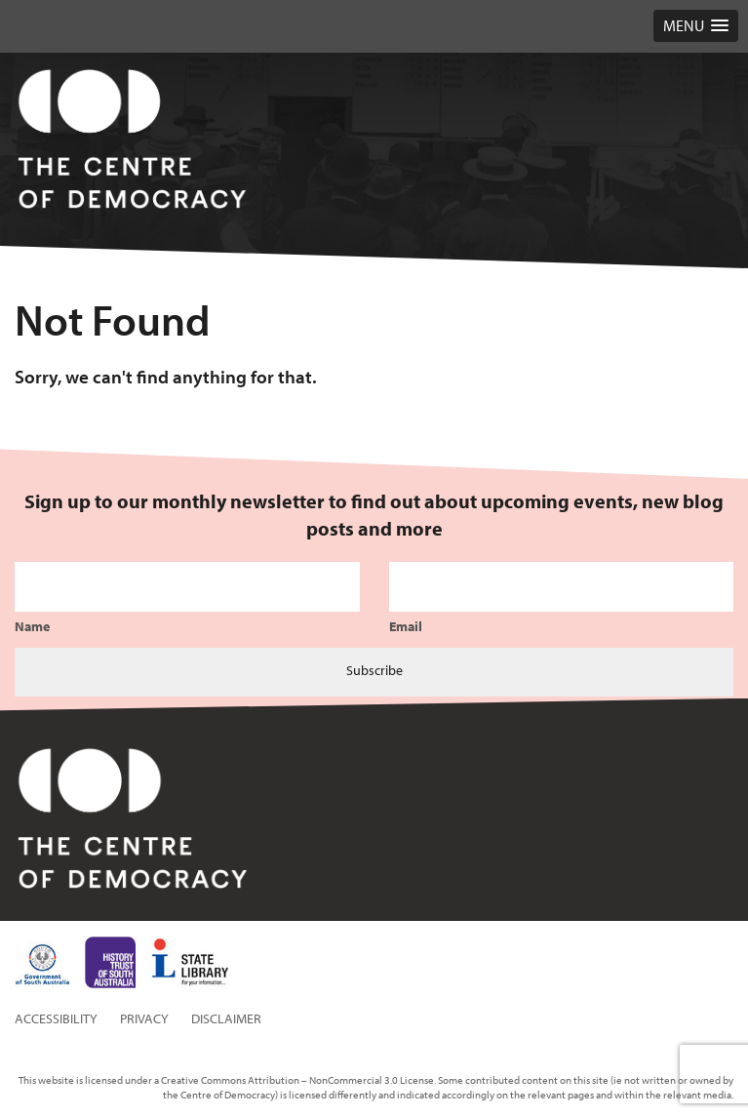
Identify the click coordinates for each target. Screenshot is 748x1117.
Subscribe (374, 670)
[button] (695, 26)
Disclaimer (226, 1018)
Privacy (144, 1018)
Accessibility (56, 1018)
